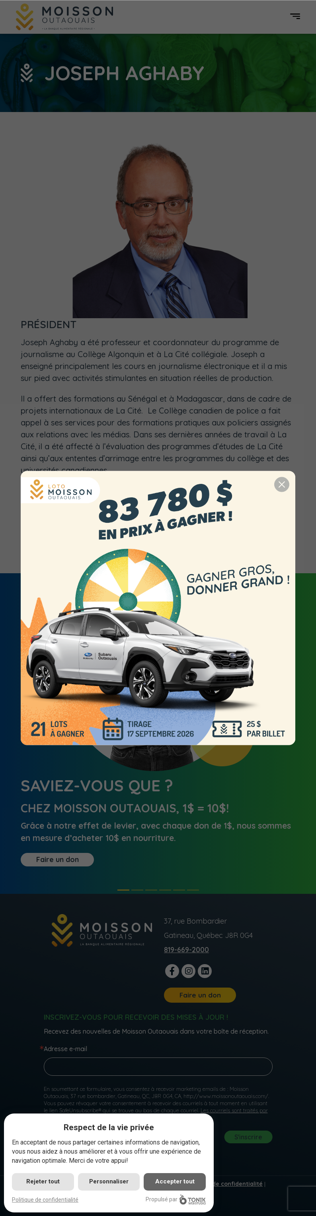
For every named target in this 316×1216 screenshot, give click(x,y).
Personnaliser (109, 1181)
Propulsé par (176, 1199)
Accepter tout (175, 1181)
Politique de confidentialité (45, 1200)
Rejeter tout (43, 1181)
